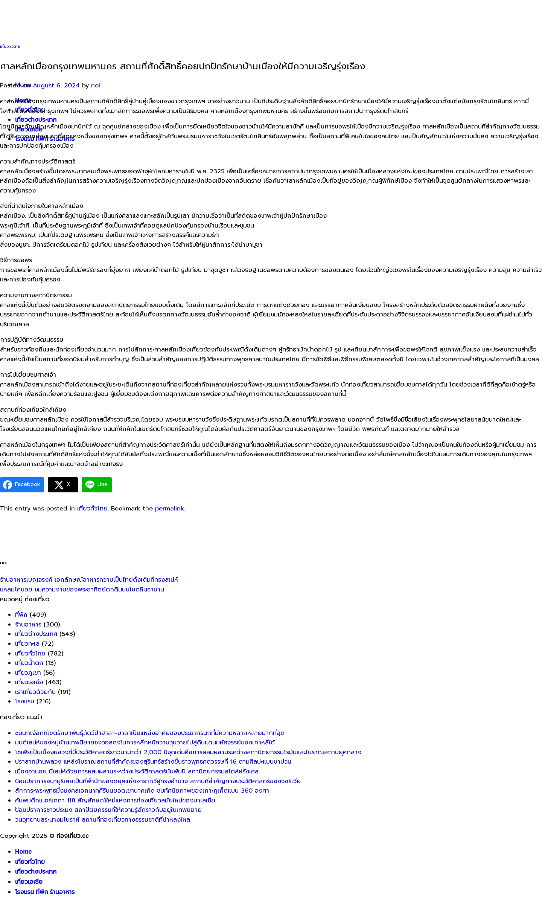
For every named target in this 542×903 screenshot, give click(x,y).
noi (95, 85)
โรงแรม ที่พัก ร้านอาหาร (45, 892)
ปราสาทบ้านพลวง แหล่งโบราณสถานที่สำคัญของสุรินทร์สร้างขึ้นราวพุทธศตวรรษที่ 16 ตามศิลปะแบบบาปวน (153, 761)
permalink (169, 508)
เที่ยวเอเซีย (29, 682)
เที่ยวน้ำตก (29, 663)
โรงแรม (24, 701)
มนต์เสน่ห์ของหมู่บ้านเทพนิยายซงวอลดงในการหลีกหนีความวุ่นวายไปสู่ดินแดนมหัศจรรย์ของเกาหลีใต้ (145, 742)
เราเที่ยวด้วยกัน (35, 692)
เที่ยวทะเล (27, 643)
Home (23, 851)
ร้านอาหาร (28, 624)
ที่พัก (21, 614)
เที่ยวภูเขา (28, 672)
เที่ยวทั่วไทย (10, 46)
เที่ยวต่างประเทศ (35, 119)
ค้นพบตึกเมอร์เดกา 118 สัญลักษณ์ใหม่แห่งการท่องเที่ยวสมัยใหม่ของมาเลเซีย (115, 800)
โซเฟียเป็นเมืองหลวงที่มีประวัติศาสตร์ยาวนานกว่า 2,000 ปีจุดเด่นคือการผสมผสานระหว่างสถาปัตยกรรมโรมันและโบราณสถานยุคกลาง (188, 752)
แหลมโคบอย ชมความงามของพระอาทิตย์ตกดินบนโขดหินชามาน (82, 589)
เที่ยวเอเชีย (29, 882)
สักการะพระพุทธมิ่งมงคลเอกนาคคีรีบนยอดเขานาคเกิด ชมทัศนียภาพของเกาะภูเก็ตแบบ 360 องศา (142, 790)
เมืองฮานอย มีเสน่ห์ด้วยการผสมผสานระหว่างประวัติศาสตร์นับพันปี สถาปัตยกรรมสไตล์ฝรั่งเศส (137, 771)
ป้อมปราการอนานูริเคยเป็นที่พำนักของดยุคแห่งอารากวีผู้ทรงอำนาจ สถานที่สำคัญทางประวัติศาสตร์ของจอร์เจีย (158, 781)
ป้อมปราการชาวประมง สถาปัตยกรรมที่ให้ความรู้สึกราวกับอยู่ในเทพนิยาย (108, 809)
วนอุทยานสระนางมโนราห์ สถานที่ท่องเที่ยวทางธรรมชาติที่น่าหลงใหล (102, 819)
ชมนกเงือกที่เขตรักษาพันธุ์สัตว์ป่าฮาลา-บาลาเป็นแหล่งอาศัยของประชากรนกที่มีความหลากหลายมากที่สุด (150, 733)
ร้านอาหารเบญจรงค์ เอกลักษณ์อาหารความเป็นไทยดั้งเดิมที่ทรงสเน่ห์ (89, 579)
